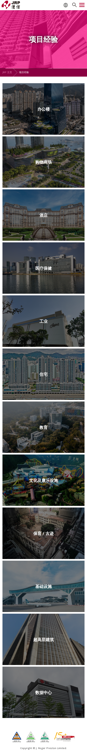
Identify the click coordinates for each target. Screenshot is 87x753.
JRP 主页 (7, 72)
